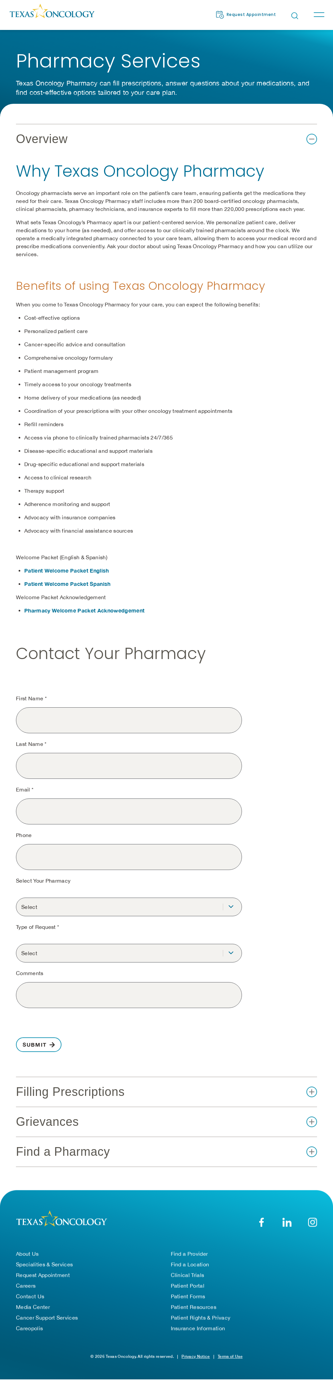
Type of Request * (37, 927)
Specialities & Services (44, 1264)
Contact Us (30, 1296)
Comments (30, 973)
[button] (166, 139)
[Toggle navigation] (319, 14)
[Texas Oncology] (51, 14)
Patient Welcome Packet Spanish (67, 584)
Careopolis (29, 1328)
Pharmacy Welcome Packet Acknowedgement (84, 610)
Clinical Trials (187, 1275)
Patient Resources (193, 1307)
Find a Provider (189, 1254)
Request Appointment (43, 1275)
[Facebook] (261, 1222)
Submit (35, 1044)
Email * (25, 789)
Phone (24, 835)
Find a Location (190, 1264)
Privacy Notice (195, 1356)
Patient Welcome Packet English (66, 570)
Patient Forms (188, 1296)
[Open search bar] (294, 15)
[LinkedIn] (286, 1222)
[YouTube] (312, 1222)
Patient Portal (187, 1286)
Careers (26, 1286)
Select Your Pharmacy (43, 881)
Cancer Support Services (47, 1317)
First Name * (31, 698)
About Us (27, 1254)
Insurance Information (198, 1328)
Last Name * (31, 744)
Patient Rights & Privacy (201, 1317)
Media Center (33, 1307)
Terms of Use (230, 1356)
